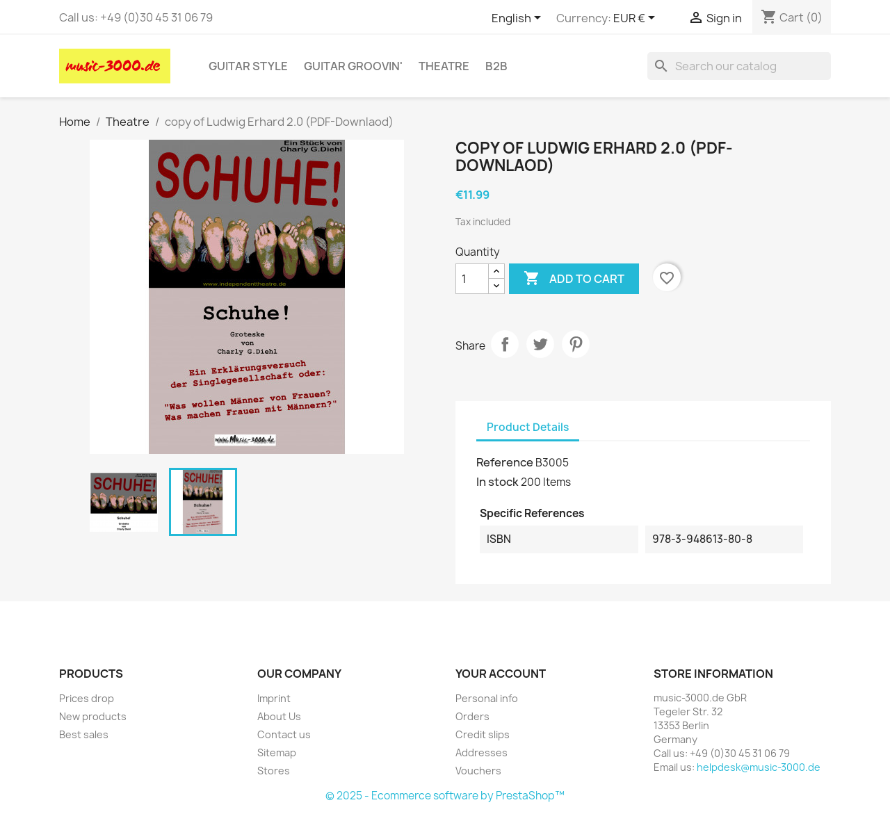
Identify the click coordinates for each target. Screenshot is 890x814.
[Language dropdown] (519, 18)
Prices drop (86, 698)
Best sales (83, 734)
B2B (496, 66)
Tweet (540, 344)
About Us (279, 716)
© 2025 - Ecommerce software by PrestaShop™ (445, 795)
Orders (472, 716)
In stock (497, 482)
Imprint (274, 698)
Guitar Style (248, 66)
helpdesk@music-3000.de (758, 767)
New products (93, 716)
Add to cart (574, 279)
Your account (500, 673)
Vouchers (478, 770)
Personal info (486, 698)
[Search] (739, 66)
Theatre (444, 66)
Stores (273, 770)
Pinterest (576, 344)
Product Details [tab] (528, 427)
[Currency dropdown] (636, 18)
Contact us (284, 734)
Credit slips (482, 734)
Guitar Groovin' (353, 66)
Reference (504, 462)
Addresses (481, 752)
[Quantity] (472, 278)
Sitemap (276, 752)
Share (505, 344)
